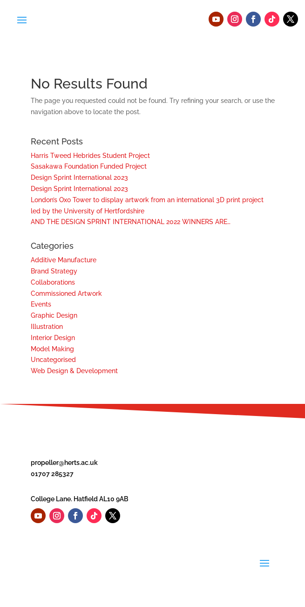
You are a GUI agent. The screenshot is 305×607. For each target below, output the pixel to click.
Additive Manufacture (63, 260)
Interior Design (53, 337)
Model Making (52, 349)
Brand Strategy (54, 271)
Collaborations (53, 282)
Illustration (47, 326)
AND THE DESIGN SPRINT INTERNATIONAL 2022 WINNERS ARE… (130, 221)
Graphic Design (54, 315)
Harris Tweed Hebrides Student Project (90, 155)
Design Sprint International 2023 (79, 177)
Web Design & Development (74, 371)
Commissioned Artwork (66, 293)
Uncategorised (53, 359)
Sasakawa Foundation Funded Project (89, 166)
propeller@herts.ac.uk (64, 462)
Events (41, 304)
